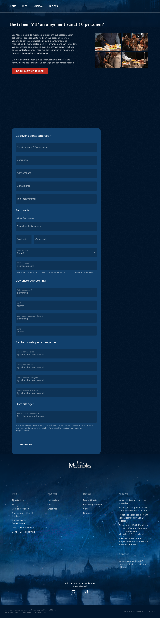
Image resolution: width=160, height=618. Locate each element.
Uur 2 (19, 329)
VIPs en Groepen (20, 509)
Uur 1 (19, 303)
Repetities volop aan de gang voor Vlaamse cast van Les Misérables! (133, 518)
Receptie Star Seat (25, 365)
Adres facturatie (25, 218)
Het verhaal (53, 500)
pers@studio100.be (47, 610)
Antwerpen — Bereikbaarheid (19, 521)
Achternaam (24, 173)
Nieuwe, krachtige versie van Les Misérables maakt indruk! (133, 509)
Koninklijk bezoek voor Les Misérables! (132, 501)
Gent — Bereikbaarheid (23, 532)
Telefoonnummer (26, 199)
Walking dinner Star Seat (27, 391)
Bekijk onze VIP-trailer (30, 71)
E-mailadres (23, 186)
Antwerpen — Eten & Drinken (22, 514)
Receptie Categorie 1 (26, 352)
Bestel (87, 494)
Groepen (87, 513)
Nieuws (53, 6)
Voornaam (22, 160)
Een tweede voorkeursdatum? (30, 316)
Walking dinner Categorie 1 (28, 378)
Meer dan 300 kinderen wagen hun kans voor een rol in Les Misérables (133, 541)
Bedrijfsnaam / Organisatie (32, 147)
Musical (38, 6)
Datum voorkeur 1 (24, 290)
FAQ (14, 505)
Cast (50, 505)
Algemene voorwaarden (134, 611)
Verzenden (25, 445)
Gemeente (41, 239)
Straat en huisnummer (29, 226)
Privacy (152, 611)
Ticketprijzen (18, 500)
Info (25, 6)
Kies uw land (22, 250)
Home (13, 6)
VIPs (85, 509)
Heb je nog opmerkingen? (28, 414)
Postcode (22, 239)
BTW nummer (23, 263)
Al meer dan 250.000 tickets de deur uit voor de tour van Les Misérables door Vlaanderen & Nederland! (133, 529)
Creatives (52, 509)
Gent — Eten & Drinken (23, 528)
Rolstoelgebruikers (92, 505)
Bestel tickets (90, 500)
